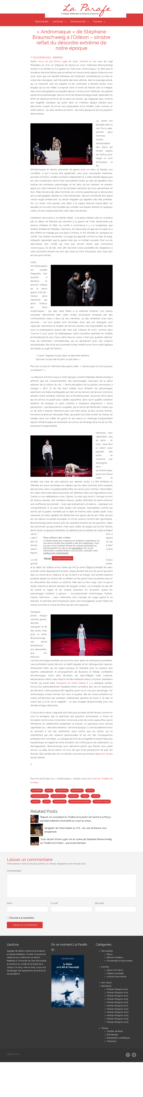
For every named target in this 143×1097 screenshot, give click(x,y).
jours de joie (106, 754)
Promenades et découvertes (120, 961)
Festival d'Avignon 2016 (117, 1002)
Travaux (97, 21)
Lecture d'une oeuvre (116, 977)
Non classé (106, 983)
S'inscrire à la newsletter (20, 918)
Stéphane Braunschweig (79, 801)
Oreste (85, 796)
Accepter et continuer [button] (63, 558)
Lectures (58, 21)
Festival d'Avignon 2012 (117, 993)
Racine (46, 801)
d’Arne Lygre (53, 61)
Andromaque (62, 790)
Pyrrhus (35, 801)
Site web (99, 903)
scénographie (59, 801)
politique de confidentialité (55, 553)
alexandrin (36, 790)
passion (96, 796)
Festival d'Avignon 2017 (117, 1006)
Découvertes (78, 21)
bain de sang (77, 790)
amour (49, 790)
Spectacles (42, 21)
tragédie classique (101, 801)
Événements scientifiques (118, 1038)
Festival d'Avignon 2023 (117, 1012)
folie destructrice (39, 796)
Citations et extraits (115, 973)
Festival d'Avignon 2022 (117, 1009)
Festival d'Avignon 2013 (117, 996)
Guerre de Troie (58, 796)
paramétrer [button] (77, 548)
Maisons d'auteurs (115, 958)
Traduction (112, 1041)
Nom (10, 903)
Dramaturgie (112, 1035)
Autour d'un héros (115, 970)
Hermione (73, 796)
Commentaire (14, 871)
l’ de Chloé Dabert (71, 683)
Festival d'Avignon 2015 (117, 999)
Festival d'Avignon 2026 (118, 1022)
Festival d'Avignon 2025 (117, 1019)
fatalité (90, 790)
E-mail (54, 903)
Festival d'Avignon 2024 (117, 1016)
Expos (109, 954)
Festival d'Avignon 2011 (117, 989)
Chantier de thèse (115, 1031)
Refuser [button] (47, 558)
